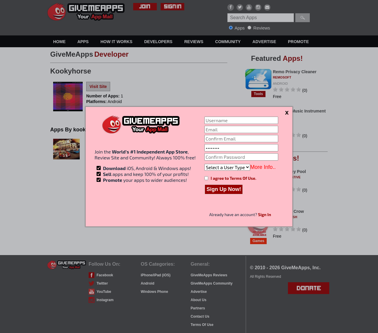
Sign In (264, 214)
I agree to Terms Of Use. (233, 178)
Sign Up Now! (223, 189)
